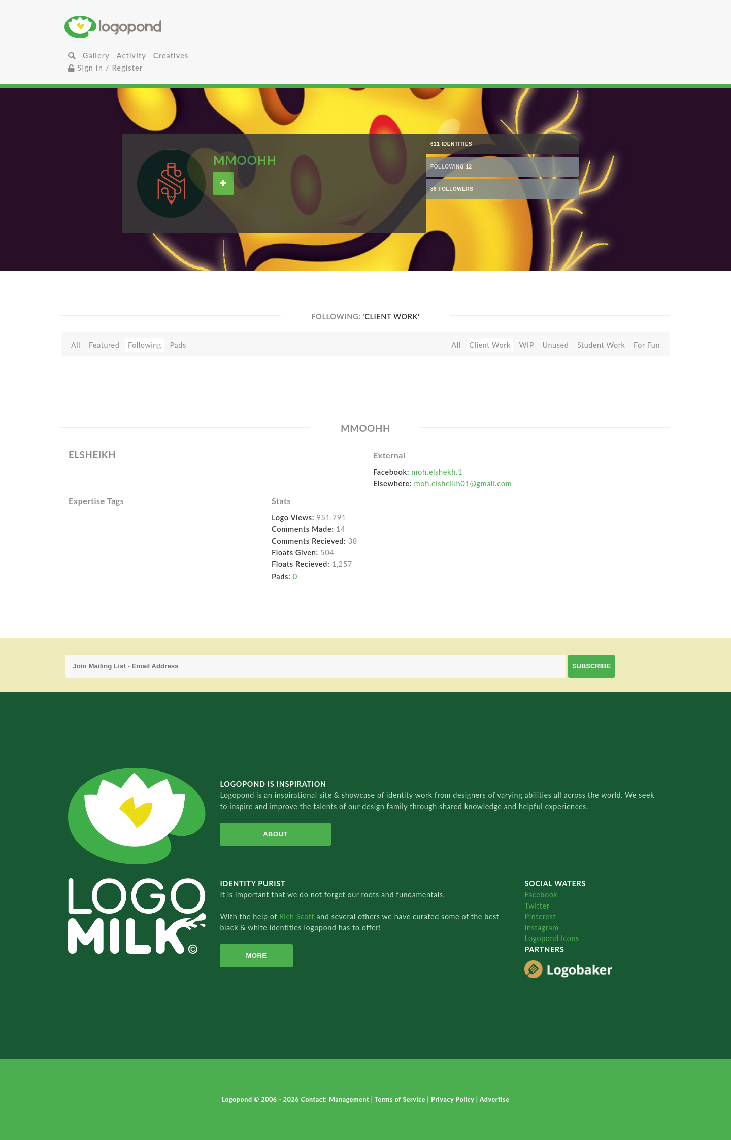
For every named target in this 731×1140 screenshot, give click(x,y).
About (275, 834)
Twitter (536, 905)
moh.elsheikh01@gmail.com (463, 483)
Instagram (541, 927)
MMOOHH (245, 160)
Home (164, 26)
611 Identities (451, 144)
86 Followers (452, 189)
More (256, 955)
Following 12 (451, 167)
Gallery (96, 55)
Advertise (495, 1099)
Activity (131, 55)
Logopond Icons (551, 938)
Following (144, 345)
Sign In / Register (105, 67)
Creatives (170, 55)
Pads (178, 345)
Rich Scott (298, 916)
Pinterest (540, 916)
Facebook (540, 894)
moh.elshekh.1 (436, 471)
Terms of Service (401, 1099)
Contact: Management (336, 1099)
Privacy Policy (453, 1099)
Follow (223, 183)
